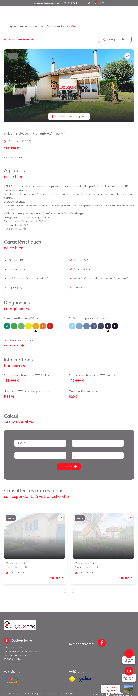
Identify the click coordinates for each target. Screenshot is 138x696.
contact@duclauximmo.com (47, 3)
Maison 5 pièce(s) (19, 565)
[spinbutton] (98, 455)
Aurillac (61, 26)
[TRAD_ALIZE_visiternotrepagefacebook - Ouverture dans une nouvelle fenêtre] (102, 643)
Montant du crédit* (24, 437)
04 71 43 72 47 (70, 3)
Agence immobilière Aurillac (27, 26)
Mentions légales (34, 693)
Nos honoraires (67, 693)
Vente (50, 26)
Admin (51, 693)
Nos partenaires (12, 693)
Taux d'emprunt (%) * (82, 450)
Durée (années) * (80, 437)
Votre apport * (21, 450)
